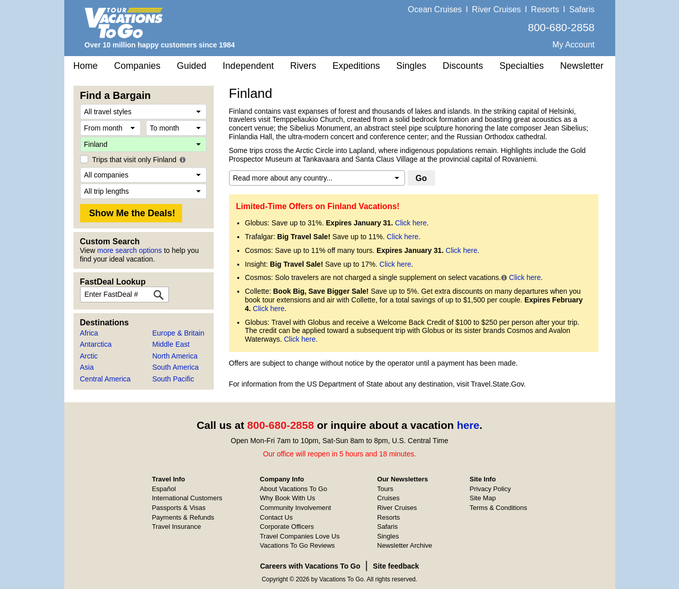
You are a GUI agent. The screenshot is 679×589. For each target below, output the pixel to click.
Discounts (463, 66)
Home (85, 66)
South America (176, 367)
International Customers (187, 498)
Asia (87, 367)
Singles (411, 66)
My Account (573, 44)
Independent (248, 66)
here (468, 425)
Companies (137, 66)
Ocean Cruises (435, 9)
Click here (410, 223)
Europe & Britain (179, 333)
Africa (89, 333)
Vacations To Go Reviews (297, 545)
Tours (385, 489)
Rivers (303, 66)
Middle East (171, 344)
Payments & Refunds (183, 517)
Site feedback (396, 566)
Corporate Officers (287, 526)
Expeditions (356, 66)
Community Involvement (295, 507)
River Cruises (496, 9)
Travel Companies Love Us (299, 536)
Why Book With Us (287, 498)
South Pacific (173, 379)
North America (175, 356)
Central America (105, 379)
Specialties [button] (521, 66)
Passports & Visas (179, 507)
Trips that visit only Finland (134, 160)
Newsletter (581, 66)
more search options (129, 250)
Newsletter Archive (404, 545)
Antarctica (96, 344)
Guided (192, 66)
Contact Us (276, 517)
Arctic (89, 356)
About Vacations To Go (293, 489)
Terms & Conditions (498, 507)
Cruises (388, 498)
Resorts (545, 9)
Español (164, 489)
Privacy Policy (490, 489)
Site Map (483, 498)
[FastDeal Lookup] (158, 294)
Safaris (582, 9)
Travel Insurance (176, 526)
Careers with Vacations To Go (310, 566)
